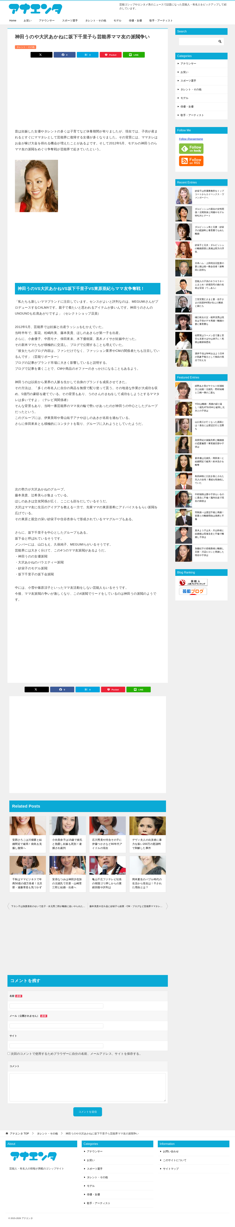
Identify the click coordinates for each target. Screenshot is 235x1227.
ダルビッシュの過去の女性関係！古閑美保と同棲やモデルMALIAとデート (209, 212)
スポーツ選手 (70, 20)
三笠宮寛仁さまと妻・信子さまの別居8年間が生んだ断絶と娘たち (209, 302)
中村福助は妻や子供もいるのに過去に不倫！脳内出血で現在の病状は (209, 497)
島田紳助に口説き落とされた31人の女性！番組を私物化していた (209, 479)
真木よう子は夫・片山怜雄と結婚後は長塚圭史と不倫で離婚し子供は (209, 533)
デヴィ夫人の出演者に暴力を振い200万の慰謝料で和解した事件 (147, 843)
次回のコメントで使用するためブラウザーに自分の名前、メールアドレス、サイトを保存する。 (76, 1053)
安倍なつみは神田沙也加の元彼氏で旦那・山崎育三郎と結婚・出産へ (67, 883)
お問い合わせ (171, 1151)
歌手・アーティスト (161, 20)
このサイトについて (175, 1160)
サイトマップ (171, 1168)
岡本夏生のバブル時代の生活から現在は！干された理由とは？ (147, 883)
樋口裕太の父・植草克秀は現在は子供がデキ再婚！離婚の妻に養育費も (209, 320)
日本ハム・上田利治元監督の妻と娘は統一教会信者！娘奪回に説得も (209, 266)
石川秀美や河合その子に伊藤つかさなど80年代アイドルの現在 (107, 843)
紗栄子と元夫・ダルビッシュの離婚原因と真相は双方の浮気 (209, 248)
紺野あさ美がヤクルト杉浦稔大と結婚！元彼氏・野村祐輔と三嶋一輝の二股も (209, 389)
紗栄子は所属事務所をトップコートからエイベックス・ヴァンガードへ (209, 194)
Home (12, 20)
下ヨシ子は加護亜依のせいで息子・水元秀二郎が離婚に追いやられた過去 (49, 906)
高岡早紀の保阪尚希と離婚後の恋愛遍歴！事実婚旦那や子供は (209, 443)
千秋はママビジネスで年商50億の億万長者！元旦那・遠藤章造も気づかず (27, 883)
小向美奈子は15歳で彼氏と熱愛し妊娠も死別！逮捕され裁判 (67, 843)
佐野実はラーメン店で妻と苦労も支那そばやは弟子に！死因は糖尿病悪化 (209, 338)
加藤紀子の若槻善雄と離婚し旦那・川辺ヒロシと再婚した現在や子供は (209, 552)
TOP (19, 1133)
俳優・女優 (135, 20)
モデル (117, 20)
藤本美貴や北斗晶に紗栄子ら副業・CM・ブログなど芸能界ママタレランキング (129, 906)
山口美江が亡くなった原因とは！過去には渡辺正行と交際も (209, 425)
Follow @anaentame (191, 138)
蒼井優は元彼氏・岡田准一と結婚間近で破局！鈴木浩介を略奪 (209, 461)
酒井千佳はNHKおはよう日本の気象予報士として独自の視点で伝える (209, 357)
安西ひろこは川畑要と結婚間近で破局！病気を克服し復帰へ (27, 843)
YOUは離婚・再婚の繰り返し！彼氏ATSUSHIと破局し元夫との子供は (210, 407)
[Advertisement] (88, 91)
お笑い (28, 20)
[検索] (201, 41)
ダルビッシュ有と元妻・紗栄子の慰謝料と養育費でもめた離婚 (209, 230)
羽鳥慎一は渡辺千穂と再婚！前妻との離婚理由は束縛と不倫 (209, 515)
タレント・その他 (95, 20)
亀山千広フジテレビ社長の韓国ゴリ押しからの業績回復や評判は (107, 883)
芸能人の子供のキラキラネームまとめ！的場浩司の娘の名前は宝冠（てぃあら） (209, 284)
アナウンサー (47, 20)
